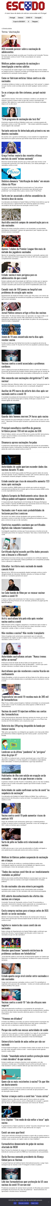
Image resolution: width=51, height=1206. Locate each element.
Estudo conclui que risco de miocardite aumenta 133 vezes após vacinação (25, 483)
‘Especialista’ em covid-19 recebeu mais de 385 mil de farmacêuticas (25, 698)
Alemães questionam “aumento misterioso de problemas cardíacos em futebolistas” (22, 952)
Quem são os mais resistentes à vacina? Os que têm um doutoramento (25, 1083)
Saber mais (34, 1203)
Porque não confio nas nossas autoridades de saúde (25, 1029)
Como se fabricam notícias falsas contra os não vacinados (23, 79)
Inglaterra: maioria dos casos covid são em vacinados (21, 927)
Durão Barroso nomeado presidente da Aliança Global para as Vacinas (23, 1158)
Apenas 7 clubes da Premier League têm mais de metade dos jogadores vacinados (24, 250)
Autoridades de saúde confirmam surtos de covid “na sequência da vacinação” (25, 791)
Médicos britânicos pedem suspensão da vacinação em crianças (25, 859)
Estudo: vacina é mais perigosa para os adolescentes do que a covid (19, 276)
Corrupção (38, 17)
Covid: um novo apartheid (13, 1132)
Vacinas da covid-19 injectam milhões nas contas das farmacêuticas (24, 713)
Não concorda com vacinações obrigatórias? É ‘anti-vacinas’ (25, 379)
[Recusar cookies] (49, 1202)
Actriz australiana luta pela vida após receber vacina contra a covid (22, 620)
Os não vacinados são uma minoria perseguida (22, 886)
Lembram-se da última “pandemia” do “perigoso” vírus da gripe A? (24, 753)
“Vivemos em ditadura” (12, 1018)
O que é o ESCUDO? (19, 21)
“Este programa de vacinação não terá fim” (21, 119)
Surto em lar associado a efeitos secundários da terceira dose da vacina (24, 197)
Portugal (12, 17)
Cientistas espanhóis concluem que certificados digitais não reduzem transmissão (23, 526)
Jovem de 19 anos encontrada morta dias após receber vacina (22, 338)
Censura (20, 17)
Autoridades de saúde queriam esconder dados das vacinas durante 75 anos (24, 468)
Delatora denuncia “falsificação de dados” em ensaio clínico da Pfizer (25, 183)
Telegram (35, 21)
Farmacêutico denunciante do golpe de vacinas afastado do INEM (23, 1145)
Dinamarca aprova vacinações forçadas (19, 442)
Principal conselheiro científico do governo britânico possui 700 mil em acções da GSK (22, 429)
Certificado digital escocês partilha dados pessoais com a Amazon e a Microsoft (25, 553)
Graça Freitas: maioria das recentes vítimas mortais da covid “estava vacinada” (22, 157)
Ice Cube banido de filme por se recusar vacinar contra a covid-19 (23, 594)
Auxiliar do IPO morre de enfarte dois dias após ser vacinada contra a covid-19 (25, 392)
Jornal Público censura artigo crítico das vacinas (24, 312)
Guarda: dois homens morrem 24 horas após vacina (25, 416)
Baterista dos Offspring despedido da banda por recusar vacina (23, 727)
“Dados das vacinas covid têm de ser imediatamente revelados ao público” (25, 873)
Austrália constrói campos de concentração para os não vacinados (25, 224)
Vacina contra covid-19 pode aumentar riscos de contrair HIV (23, 817)
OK (15, 1203)
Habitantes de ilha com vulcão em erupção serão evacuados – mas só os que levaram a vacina (24, 777)
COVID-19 (29, 17)
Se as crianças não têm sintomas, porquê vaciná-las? (24, 94)
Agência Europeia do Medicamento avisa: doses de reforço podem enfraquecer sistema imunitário (24, 497)
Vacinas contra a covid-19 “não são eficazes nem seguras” (24, 1004)
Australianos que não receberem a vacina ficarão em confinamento (25, 672)
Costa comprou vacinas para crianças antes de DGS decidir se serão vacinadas (25, 912)
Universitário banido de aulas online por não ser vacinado (23, 1043)
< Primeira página (7, 28)
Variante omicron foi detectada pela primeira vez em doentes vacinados (25, 132)
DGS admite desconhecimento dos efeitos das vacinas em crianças (22, 897)
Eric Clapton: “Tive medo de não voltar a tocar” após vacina (25, 1121)
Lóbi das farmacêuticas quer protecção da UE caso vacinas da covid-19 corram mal (25, 1183)
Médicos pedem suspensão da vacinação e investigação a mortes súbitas (21, 65)
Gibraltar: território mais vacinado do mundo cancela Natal (22, 568)
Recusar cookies (23, 1203)
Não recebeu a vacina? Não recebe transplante (23, 632)
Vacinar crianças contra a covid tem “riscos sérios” (25, 1096)
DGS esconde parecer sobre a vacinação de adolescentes (21, 50)
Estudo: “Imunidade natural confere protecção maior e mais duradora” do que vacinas (25, 1057)
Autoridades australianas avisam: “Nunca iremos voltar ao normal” (24, 658)
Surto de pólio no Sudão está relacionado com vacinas (22, 843)
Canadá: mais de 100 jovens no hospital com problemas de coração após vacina (22, 291)
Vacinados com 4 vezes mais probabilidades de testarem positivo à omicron (23, 512)
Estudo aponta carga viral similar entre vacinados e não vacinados (25, 977)
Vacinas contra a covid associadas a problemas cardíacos (23, 365)
